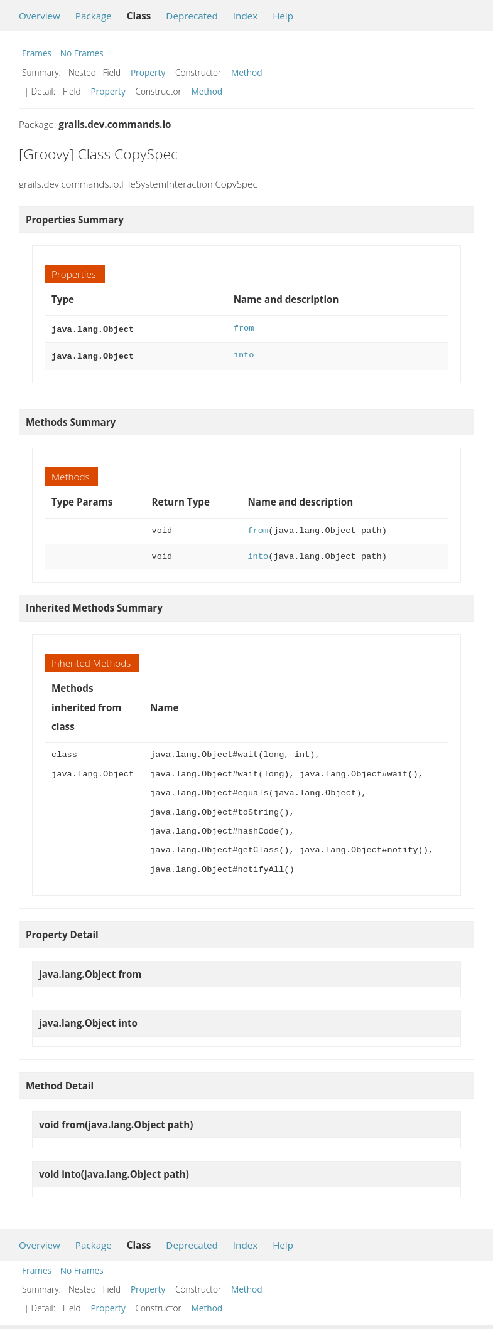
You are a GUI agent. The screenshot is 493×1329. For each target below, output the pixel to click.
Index (245, 15)
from (244, 328)
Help (283, 15)
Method (247, 72)
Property (148, 72)
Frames (36, 53)
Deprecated (192, 15)
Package (93, 15)
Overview (39, 15)
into (244, 354)
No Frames (82, 53)
